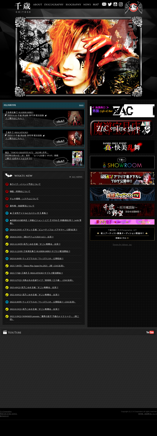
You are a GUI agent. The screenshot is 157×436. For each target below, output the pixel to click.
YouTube (115, 4)
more (81, 105)
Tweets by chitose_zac (122, 245)
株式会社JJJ (4, 416)
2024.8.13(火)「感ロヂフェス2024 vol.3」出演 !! (32, 237)
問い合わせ (104, 4)
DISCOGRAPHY (53, 3)
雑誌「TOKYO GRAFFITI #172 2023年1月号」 (27, 152)
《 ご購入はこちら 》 (15, 118)
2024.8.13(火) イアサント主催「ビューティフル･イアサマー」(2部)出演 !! (43, 230)
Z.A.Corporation (6, 411)
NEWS (86, 3)
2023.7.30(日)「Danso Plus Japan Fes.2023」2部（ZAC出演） (37, 266)
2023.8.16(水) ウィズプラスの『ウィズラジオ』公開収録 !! (36, 258)
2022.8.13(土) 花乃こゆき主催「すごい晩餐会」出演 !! (34, 309)
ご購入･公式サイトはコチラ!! (18, 158)
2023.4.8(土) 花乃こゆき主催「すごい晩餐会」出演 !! (34, 287)
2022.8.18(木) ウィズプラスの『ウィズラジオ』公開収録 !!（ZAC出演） (43, 302)
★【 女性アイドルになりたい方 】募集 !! (29, 213)
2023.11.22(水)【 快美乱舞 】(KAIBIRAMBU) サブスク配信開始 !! (40, 251)
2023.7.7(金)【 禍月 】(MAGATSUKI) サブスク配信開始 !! (36, 273)
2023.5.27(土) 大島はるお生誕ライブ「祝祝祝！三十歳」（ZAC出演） (42, 280)
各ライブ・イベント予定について (25, 184)
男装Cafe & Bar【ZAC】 (8, 414)
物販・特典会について (20, 191)
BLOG (121, 4)
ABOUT (37, 3)
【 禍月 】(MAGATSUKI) (16, 132)
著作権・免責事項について (22, 206)
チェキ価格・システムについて (24, 199)
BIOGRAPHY (72, 3)
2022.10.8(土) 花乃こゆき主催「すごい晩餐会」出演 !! (34, 295)
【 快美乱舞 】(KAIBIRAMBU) (19, 112)
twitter (110, 4)
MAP (95, 3)
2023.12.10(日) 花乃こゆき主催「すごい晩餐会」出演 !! (35, 244)
